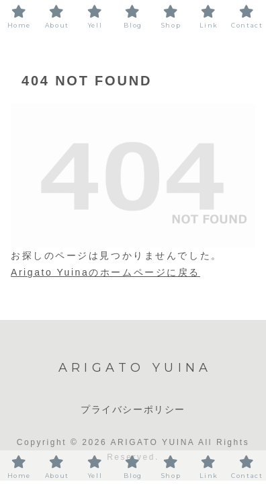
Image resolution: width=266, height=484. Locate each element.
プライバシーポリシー (133, 409)
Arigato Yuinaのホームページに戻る (105, 272)
